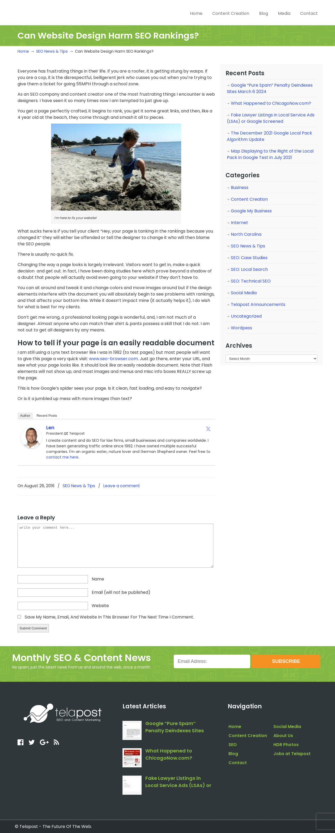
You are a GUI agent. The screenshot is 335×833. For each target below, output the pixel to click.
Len (50, 427)
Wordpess (241, 328)
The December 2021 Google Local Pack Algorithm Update (269, 136)
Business (239, 187)
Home (23, 51)
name (98, 579)
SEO (232, 745)
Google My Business (251, 211)
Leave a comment (121, 486)
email (121, 592)
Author (25, 416)
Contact (237, 763)
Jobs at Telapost (292, 754)
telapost (56, 12)
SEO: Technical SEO (251, 281)
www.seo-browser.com (113, 359)
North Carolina (246, 234)
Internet (239, 223)
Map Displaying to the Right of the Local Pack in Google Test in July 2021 (270, 154)
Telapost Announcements (258, 304)
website (100, 606)
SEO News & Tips (52, 51)
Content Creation (249, 199)
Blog (233, 754)
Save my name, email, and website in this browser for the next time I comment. (109, 617)
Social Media (244, 293)
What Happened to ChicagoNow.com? (271, 103)
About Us (283, 736)
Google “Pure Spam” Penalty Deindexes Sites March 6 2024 (270, 88)
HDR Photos (286, 745)
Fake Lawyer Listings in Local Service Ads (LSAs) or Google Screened (271, 118)
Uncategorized (246, 316)
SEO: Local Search (249, 269)
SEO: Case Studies (249, 258)
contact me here (62, 457)
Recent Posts (46, 416)
